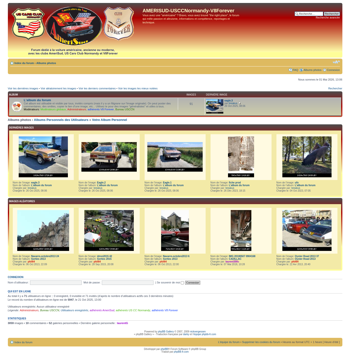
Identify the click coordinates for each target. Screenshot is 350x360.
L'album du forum (37, 100)
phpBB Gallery (166, 331)
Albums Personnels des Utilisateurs (61, 120)
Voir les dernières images (23, 88)
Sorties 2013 (38, 259)
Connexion (333, 69)
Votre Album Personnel (109, 120)
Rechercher (335, 88)
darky (186, 334)
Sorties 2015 (104, 259)
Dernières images (21, 127)
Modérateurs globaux (53, 109)
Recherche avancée (328, 17)
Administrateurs (76, 109)
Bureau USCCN (125, 109)
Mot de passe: (92, 282)
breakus (233, 103)
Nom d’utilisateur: (18, 282)
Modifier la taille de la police (336, 62)
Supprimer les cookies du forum (261, 342)
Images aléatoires (22, 201)
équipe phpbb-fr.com (205, 334)
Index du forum (24, 63)
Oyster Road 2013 (305, 259)
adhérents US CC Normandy (133, 310)
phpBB (164, 349)
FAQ (295, 69)
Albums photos (46, 63)
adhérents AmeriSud (102, 310)
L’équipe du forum (229, 342)
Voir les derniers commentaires (97, 88)
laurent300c (232, 261)
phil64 (31, 261)
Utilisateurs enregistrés (74, 310)
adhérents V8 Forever (101, 109)
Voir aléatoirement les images (58, 88)
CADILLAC (235, 259)
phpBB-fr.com (181, 351)
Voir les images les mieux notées (137, 88)
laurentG (122, 323)
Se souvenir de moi (170, 282)
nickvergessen (198, 331)
